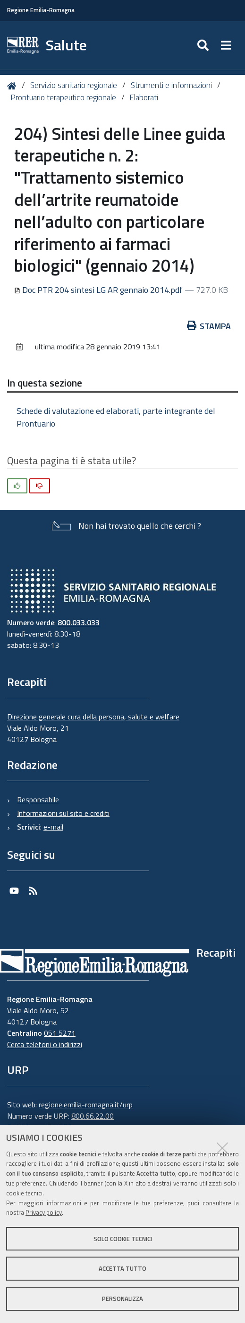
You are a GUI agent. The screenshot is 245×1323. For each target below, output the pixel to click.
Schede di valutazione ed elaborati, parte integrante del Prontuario (116, 417)
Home (13, 86)
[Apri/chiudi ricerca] (204, 45)
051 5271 (60, 1033)
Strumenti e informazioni (171, 85)
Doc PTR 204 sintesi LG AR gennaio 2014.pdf (99, 289)
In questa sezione (44, 382)
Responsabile (38, 799)
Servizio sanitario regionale (73, 85)
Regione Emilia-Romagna (41, 10)
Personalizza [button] (122, 1298)
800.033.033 (79, 622)
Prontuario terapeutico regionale (63, 97)
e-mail (53, 826)
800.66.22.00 (92, 1115)
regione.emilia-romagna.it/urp (86, 1104)
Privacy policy (43, 1212)
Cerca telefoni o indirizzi (44, 1044)
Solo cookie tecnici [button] (122, 1238)
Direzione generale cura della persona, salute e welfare (93, 716)
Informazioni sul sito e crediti (63, 813)
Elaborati (143, 97)
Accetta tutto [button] (122, 1268)
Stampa (209, 326)
